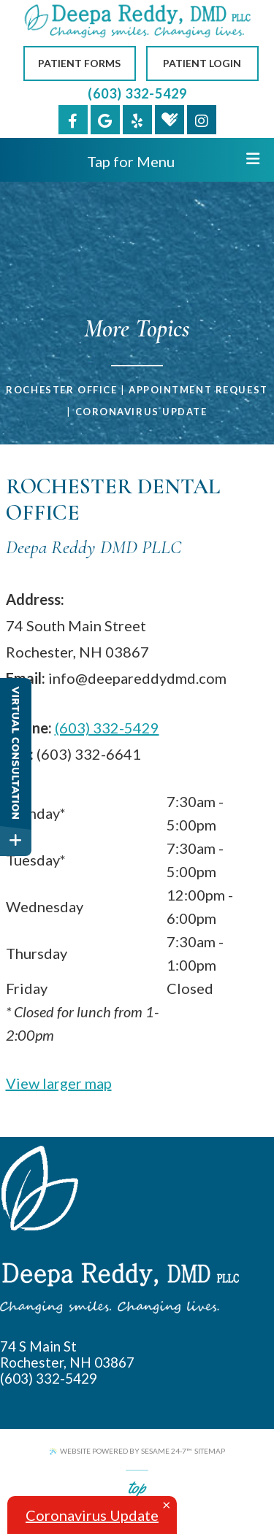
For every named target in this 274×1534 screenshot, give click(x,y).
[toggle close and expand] (15, 840)
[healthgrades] (169, 119)
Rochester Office (61, 390)
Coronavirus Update (141, 411)
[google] (105, 119)
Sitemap (209, 1450)
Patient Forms (79, 63)
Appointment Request (198, 390)
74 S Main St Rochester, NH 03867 (67, 1354)
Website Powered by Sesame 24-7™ (120, 1450)
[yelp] (137, 119)
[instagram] (201, 119)
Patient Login (202, 63)
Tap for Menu (173, 160)
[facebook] (73, 119)
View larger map (59, 1083)
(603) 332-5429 (137, 93)
